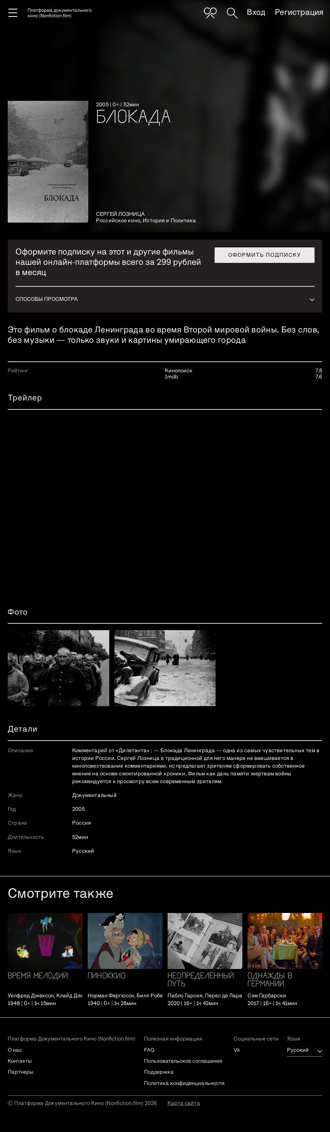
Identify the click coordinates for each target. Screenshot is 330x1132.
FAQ (149, 1050)
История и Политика (169, 221)
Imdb (171, 377)
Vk (237, 1050)
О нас (15, 1050)
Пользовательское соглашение (183, 1061)
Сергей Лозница (120, 214)
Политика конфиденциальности (184, 1083)
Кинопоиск (178, 371)
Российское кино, (119, 221)
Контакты (20, 1061)
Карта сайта (184, 1103)
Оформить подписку (264, 255)
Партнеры (21, 1072)
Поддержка (159, 1072)
